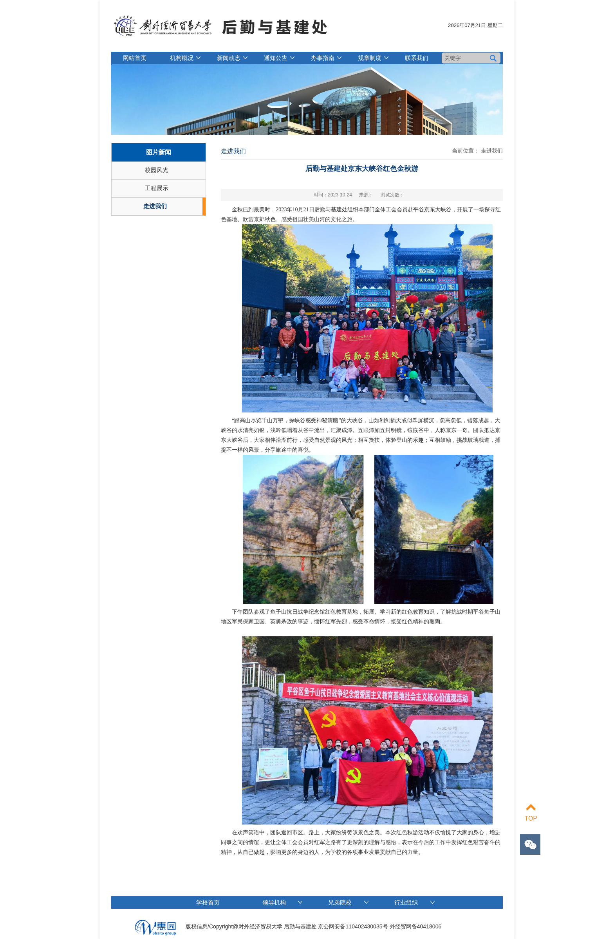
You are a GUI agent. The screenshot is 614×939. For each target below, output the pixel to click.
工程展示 (156, 188)
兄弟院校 (348, 902)
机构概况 (181, 57)
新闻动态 (228, 57)
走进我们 (155, 206)
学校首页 (208, 902)
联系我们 (416, 57)
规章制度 (369, 57)
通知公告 (275, 57)
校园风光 (156, 170)
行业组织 (414, 902)
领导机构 (282, 902)
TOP (530, 812)
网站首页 (134, 57)
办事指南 (322, 57)
